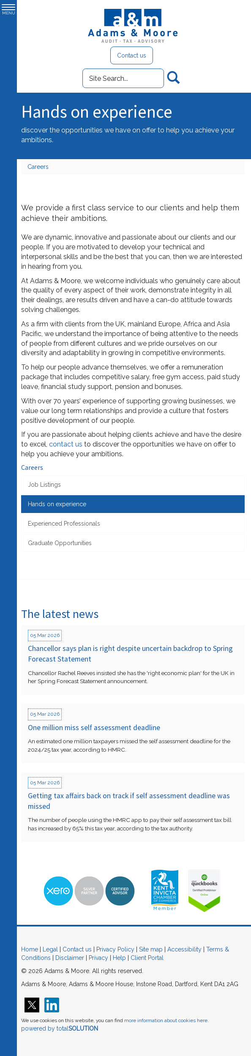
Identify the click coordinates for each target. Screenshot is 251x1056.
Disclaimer (69, 957)
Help (119, 957)
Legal (50, 949)
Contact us (131, 55)
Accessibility (184, 949)
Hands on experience (57, 504)
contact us (65, 444)
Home (29, 949)
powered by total (59, 1028)
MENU (8, 9)
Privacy (98, 957)
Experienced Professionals (64, 523)
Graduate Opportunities (60, 543)
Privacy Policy (115, 949)
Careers (38, 166)
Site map (151, 949)
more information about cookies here (165, 1020)
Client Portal (147, 957)
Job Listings (44, 484)
